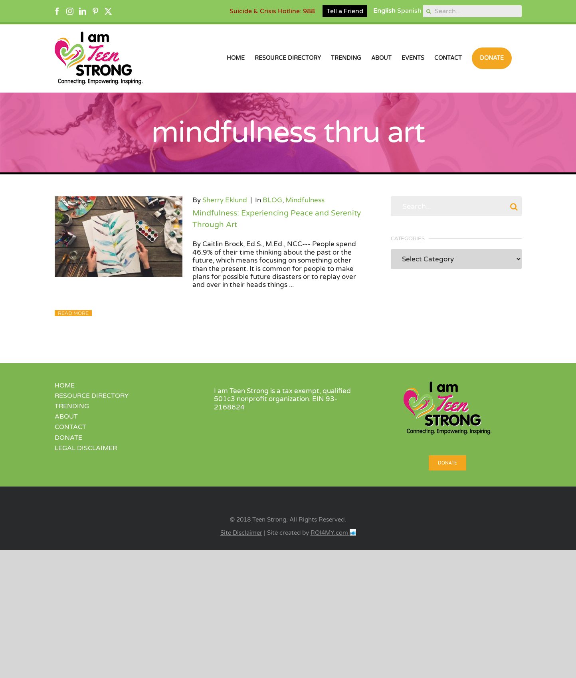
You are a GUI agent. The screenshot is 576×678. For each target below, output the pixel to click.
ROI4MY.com (333, 532)
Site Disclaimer (241, 532)
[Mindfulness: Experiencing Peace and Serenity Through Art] (118, 236)
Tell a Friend (345, 11)
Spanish (409, 11)
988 (309, 11)
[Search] (429, 11)
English (384, 11)
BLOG (272, 200)
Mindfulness (305, 200)
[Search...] (472, 11)
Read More (73, 313)
